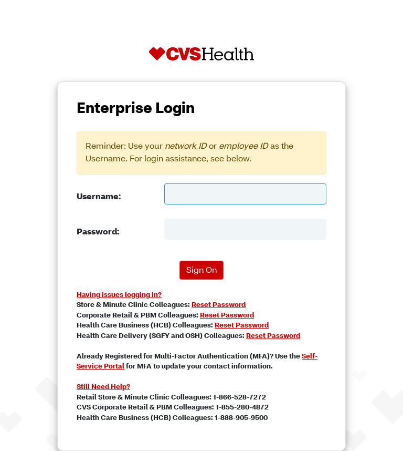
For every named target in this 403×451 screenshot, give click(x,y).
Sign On (201, 270)
